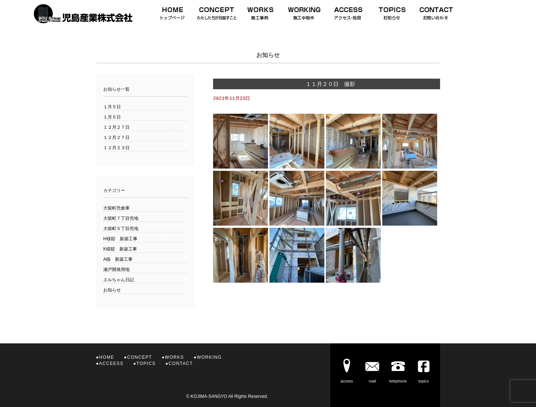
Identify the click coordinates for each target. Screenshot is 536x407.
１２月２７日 (116, 127)
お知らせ (112, 290)
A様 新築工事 (118, 259)
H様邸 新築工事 (120, 238)
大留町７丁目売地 (120, 218)
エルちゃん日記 (118, 279)
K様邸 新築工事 (120, 249)
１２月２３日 (116, 147)
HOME (106, 357)
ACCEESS (111, 363)
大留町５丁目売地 (120, 228)
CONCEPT (139, 357)
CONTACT (180, 363)
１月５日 (112, 106)
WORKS (174, 357)
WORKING (209, 357)
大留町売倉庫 (116, 208)
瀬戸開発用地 (116, 269)
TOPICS (146, 363)
